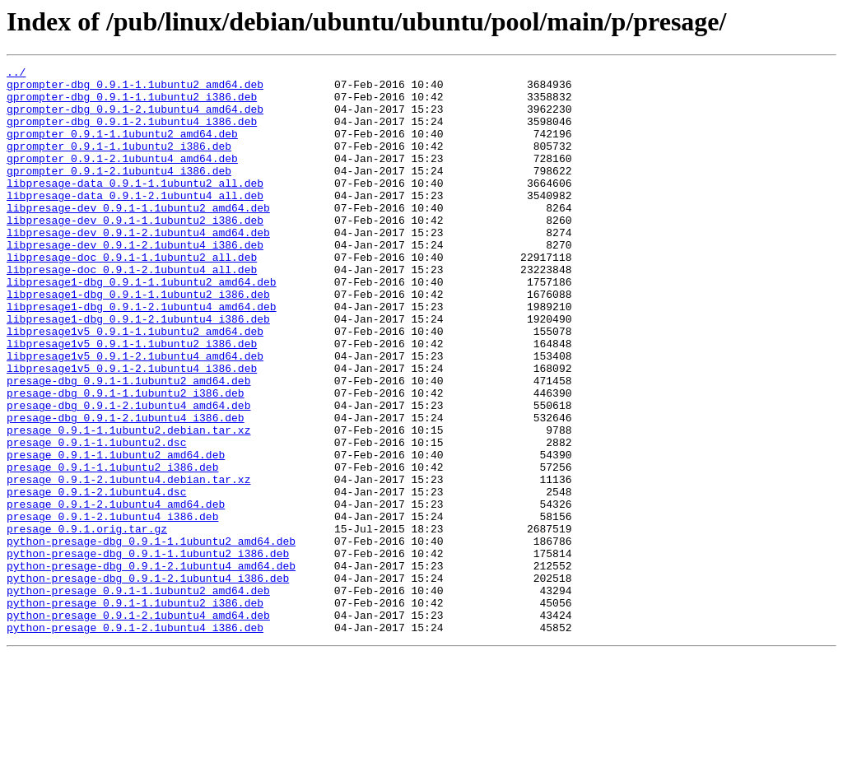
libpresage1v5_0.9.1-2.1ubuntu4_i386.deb (132, 429)
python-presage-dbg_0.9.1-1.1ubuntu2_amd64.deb (151, 637)
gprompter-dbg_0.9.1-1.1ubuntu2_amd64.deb (135, 88)
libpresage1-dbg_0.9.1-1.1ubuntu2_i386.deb (138, 340)
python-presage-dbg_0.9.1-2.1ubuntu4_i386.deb (148, 681)
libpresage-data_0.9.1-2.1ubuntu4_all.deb (135, 222)
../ (16, 74)
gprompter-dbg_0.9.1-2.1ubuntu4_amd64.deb (135, 118)
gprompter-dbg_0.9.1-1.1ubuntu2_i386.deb (132, 103)
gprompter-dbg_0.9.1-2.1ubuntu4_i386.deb (132, 133)
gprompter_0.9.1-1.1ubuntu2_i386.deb (119, 163)
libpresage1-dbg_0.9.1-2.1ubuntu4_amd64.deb (142, 355)
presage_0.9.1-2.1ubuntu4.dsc (96, 577)
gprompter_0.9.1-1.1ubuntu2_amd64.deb (122, 148)
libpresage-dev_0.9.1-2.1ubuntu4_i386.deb (135, 281)
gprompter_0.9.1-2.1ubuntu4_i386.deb (119, 192)
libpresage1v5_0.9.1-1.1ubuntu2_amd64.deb (135, 385)
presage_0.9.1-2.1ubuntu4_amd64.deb (116, 592)
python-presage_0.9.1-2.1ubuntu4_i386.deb (135, 740)
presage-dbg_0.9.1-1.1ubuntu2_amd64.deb (128, 444)
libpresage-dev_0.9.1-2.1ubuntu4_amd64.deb (138, 266)
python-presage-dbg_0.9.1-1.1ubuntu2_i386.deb (148, 651)
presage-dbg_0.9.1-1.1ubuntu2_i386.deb (126, 459)
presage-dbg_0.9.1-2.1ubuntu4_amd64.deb (128, 474)
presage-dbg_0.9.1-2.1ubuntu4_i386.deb (126, 488)
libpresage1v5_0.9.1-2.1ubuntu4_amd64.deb (135, 414)
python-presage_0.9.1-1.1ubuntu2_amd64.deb (138, 696)
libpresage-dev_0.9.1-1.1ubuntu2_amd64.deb (138, 237)
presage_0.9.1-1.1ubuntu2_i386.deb (112, 548)
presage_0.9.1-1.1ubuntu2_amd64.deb (116, 533)
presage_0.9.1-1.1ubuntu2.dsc (96, 518)
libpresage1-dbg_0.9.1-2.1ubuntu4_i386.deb (138, 370)
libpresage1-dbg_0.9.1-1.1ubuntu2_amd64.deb (142, 325)
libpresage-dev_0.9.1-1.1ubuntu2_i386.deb (135, 251)
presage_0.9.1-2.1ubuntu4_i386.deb (112, 607)
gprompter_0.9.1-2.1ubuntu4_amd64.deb (122, 177)
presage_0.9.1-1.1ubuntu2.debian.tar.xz (128, 503)
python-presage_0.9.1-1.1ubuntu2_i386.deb (135, 711)
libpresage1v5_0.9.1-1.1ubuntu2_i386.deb (132, 400)
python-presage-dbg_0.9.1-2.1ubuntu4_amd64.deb (151, 666)
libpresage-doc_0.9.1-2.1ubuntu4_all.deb (132, 311)
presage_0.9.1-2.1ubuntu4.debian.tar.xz (128, 562)
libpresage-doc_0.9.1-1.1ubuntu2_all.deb (132, 296)
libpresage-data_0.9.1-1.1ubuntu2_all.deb (135, 207)
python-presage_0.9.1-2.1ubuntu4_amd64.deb (138, 725)
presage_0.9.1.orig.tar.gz (87, 622)
